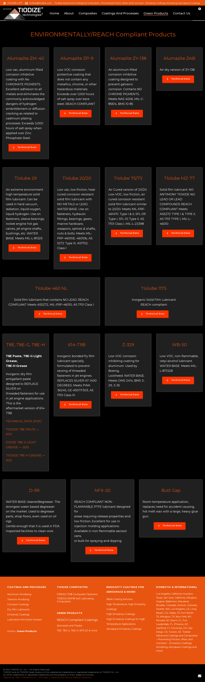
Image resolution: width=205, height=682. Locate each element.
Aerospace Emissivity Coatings (123, 628)
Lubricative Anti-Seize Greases (24, 619)
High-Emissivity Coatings (120, 614)
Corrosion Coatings (18, 604)
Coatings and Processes (120, 13)
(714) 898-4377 (14, 3)
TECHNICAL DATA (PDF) (24, 421)
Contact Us (181, 13)
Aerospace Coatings (180, 647)
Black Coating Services (119, 599)
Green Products (156, 13)
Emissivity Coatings (18, 614)
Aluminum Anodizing (19, 594)
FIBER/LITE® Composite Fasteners (77, 594)
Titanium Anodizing (18, 599)
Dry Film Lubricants (18, 609)
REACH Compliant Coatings (77, 620)
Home (54, 13)
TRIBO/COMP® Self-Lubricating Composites (75, 600)
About (69, 13)
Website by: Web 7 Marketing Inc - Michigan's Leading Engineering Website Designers (47, 677)
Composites (88, 13)
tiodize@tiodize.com (40, 3)
